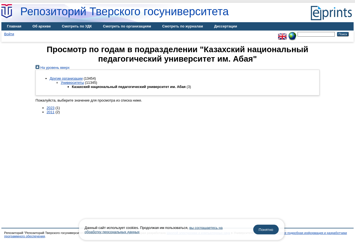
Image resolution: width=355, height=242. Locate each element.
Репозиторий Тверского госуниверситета (124, 11)
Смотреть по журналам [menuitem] (182, 26)
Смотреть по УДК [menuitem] (77, 26)
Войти (9, 34)
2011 (50, 112)
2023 (50, 108)
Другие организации (66, 78)
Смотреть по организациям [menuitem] (127, 26)
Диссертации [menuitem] (225, 26)
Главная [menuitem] (14, 26)
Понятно (266, 230)
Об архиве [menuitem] (41, 26)
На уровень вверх (53, 67)
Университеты (72, 82)
